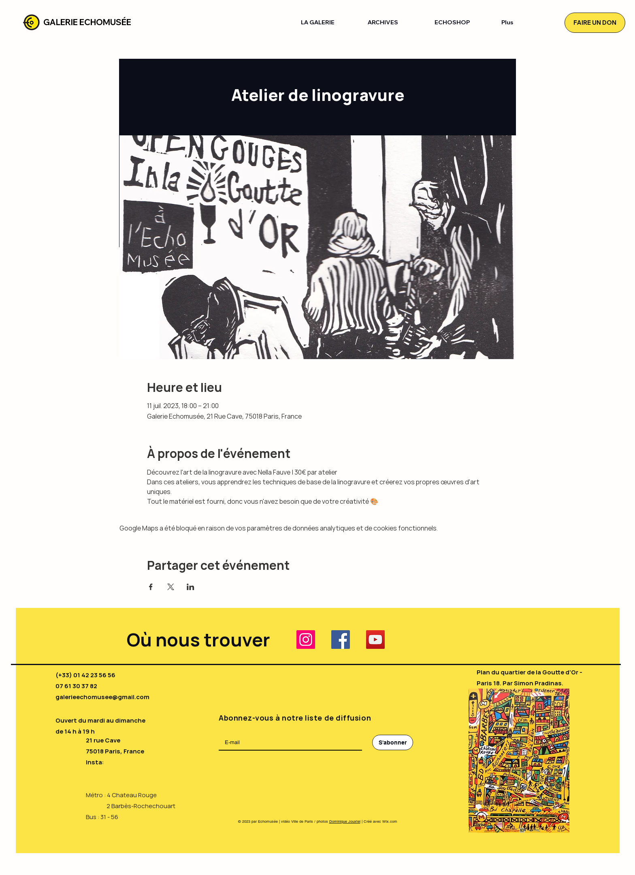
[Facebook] (340, 639)
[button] (328, 22)
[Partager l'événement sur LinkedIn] (190, 587)
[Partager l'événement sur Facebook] (151, 587)
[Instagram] (305, 639)
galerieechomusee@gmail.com (102, 697)
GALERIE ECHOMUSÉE (87, 22)
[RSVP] (179, 357)
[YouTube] (375, 639)
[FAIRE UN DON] (595, 23)
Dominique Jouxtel (344, 821)
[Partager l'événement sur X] (171, 587)
